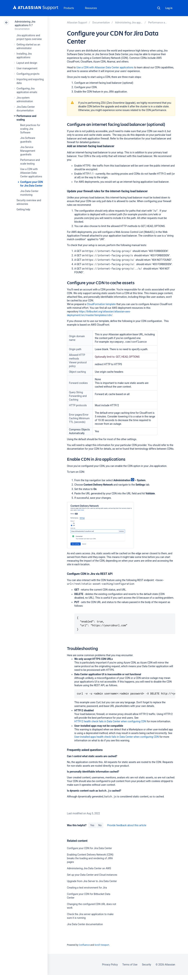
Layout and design (27, 62)
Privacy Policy (110, 964)
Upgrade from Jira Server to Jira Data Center (92, 881)
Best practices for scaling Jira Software (30, 129)
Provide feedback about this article (126, 825)
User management (27, 68)
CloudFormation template (101, 304)
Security (146, 964)
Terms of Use (129, 964)
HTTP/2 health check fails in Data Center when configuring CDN (110, 721)
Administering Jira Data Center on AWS (89, 868)
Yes (92, 825)
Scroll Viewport (101, 945)
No (100, 825)
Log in (168, 8)
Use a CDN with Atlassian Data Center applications (31, 173)
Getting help (23, 209)
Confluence (84, 945)
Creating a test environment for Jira (87, 887)
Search (159, 8)
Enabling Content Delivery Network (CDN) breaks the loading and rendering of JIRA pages (90, 858)
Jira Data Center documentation (85, 924)
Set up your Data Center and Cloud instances (92, 874)
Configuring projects (28, 73)
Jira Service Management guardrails (27, 151)
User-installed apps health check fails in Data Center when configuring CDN (116, 736)
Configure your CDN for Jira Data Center (89, 848)
